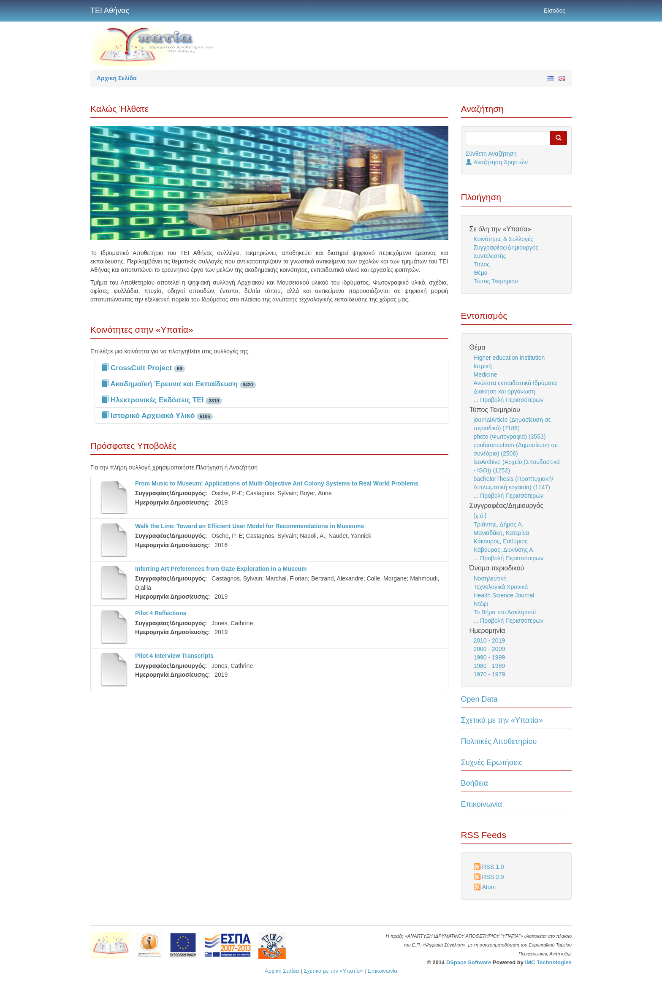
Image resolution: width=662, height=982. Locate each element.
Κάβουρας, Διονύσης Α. (504, 549)
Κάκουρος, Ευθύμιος (501, 541)
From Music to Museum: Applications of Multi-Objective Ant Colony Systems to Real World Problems (276, 483)
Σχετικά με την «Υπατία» (502, 720)
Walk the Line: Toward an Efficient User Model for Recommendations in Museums (249, 526)
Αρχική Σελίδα (282, 971)
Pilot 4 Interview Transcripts (174, 655)
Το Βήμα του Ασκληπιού (505, 612)
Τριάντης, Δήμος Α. (499, 524)
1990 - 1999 (489, 657)
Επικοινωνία (481, 804)
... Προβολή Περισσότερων (509, 399)
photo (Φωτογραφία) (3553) (510, 436)
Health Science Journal (504, 595)
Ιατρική (483, 366)
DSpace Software (468, 962)
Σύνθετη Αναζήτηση (491, 153)
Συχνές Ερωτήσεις (492, 762)
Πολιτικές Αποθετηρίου (499, 741)
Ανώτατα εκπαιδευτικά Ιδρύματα (515, 383)
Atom (489, 887)
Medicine (485, 374)
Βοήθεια (474, 783)
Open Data (479, 699)
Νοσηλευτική (490, 578)
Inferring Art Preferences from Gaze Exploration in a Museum (221, 568)
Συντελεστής (490, 255)
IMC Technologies (548, 962)
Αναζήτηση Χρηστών (497, 162)
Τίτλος (482, 264)
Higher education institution (509, 357)
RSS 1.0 (493, 866)
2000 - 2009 (489, 649)
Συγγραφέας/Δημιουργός (506, 247)
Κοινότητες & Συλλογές (503, 239)
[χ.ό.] (480, 516)
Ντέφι (481, 603)
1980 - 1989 (489, 665)
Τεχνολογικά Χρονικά (501, 586)
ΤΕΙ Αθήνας (109, 10)
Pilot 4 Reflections (160, 613)
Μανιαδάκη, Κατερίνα (501, 532)
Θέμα (481, 272)
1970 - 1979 (489, 674)
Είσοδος (554, 10)
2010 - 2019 (489, 640)
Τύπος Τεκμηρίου (496, 281)
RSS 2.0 (493, 876)
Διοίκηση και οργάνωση (504, 391)
